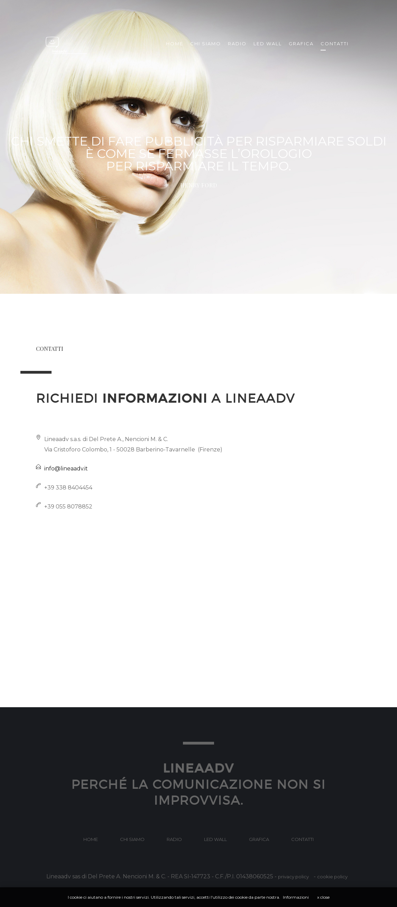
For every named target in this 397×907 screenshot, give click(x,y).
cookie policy (332, 876)
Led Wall (267, 43)
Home (174, 43)
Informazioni (296, 897)
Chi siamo (205, 43)
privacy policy (293, 876)
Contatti (335, 43)
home (90, 839)
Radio (237, 43)
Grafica (301, 43)
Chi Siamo (132, 839)
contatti (302, 839)
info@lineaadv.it (66, 468)
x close (323, 897)
